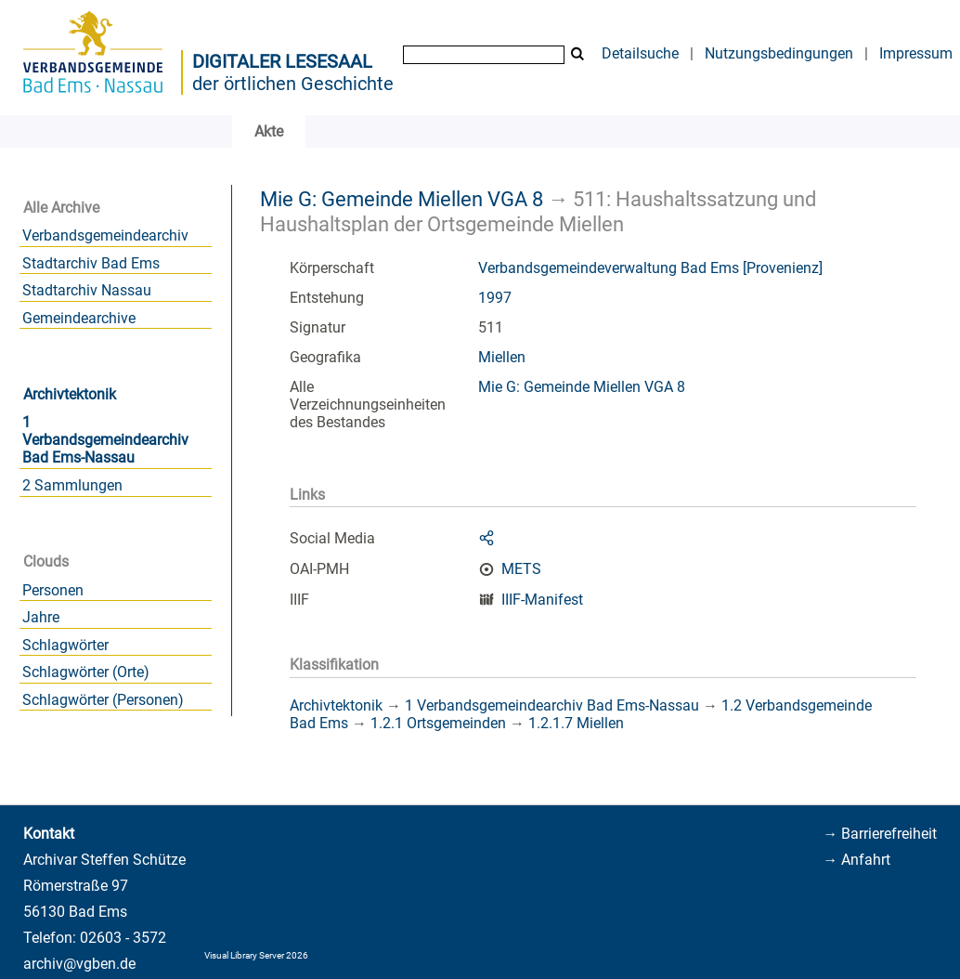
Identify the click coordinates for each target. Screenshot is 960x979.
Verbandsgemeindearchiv (105, 235)
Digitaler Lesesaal (282, 61)
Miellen (501, 357)
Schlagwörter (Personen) (103, 700)
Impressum (916, 53)
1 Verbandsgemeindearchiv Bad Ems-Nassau (105, 439)
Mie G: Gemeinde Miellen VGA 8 (401, 199)
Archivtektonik (69, 394)
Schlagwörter (65, 645)
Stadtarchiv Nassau (86, 290)
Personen (53, 590)
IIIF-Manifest (542, 599)
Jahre (40, 617)
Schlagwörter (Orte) (85, 672)
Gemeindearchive (79, 318)
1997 (495, 298)
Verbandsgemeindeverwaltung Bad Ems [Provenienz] (650, 268)
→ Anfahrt (856, 859)
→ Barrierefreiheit (880, 833)
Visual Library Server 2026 (256, 955)
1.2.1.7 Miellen (576, 723)
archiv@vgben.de (79, 963)
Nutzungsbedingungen (779, 53)
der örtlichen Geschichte (293, 83)
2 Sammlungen (72, 485)
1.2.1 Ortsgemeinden (438, 723)
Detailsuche (640, 53)
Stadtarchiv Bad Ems (91, 263)
